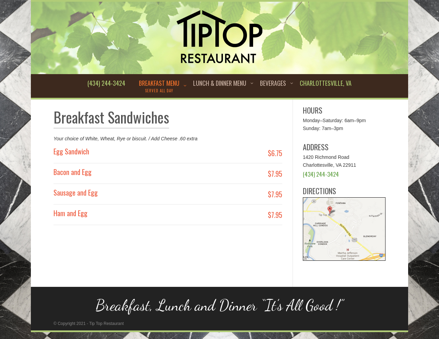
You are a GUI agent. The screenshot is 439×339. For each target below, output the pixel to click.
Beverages (273, 83)
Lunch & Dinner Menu (219, 83)
